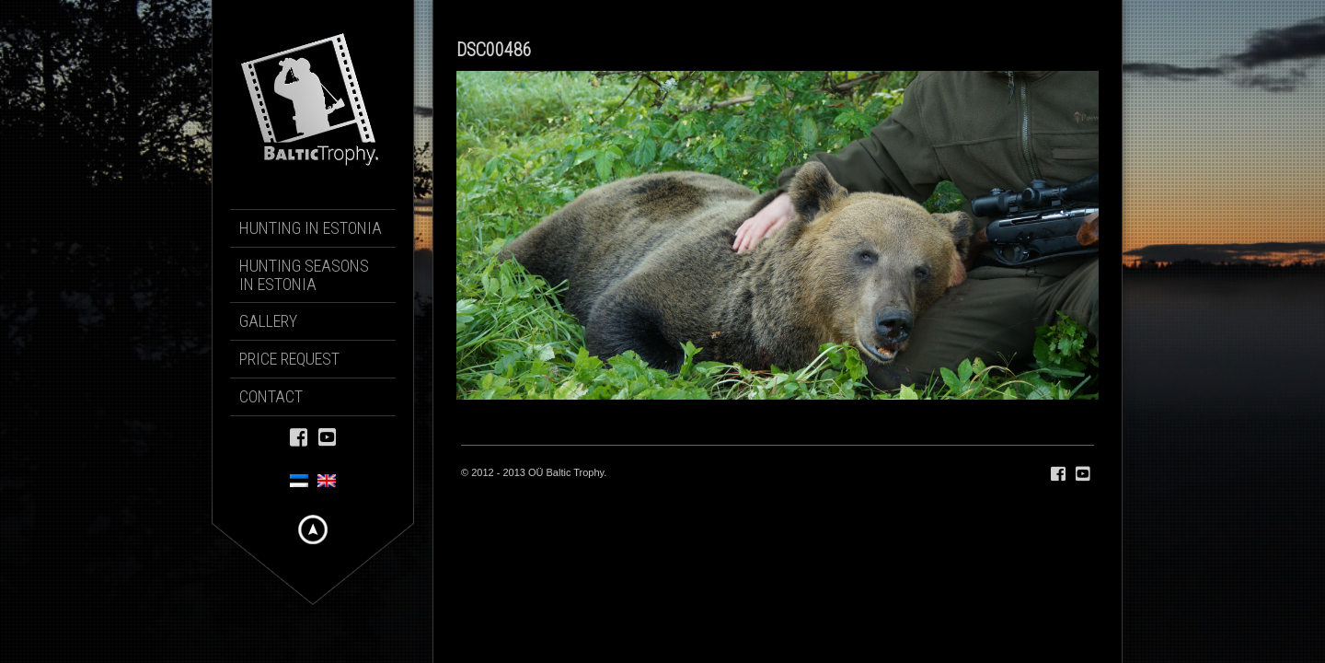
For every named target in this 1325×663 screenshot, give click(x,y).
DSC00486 (494, 50)
